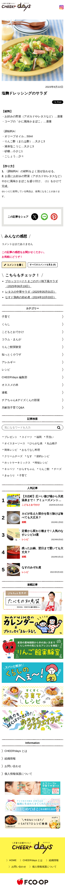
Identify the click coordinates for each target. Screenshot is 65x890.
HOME (12, 860)
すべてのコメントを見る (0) (43, 264)
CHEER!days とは (16, 750)
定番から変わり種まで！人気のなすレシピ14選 (42, 532)
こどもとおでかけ (31, 505)
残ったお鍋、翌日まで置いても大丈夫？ (42, 550)
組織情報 (10, 758)
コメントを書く (14, 264)
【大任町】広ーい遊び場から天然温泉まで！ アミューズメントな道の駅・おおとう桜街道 (42, 498)
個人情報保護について (18, 773)
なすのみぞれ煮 (31, 567)
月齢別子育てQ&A (13, 407)
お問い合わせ (13, 766)
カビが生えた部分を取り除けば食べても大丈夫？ (42, 515)
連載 (4, 392)
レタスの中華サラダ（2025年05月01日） (30, 291)
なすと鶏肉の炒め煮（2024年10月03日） (30, 297)
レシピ (25, 539)
